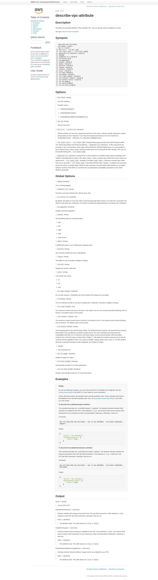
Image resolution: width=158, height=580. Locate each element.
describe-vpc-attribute (37, 21)
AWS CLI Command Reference (45, 2)
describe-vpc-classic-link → (117, 6)
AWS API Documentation (70, 31)
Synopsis (35, 25)
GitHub (89, 2)
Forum (82, 2)
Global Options (37, 29)
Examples (36, 31)
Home (65, 2)
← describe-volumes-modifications (96, 6)
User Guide (73, 2)
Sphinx (125, 576)
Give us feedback (36, 58)
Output (35, 33)
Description (36, 23)
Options (35, 27)
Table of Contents (40, 17)
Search (48, 42)
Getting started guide (66, 392)
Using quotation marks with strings (102, 398)
